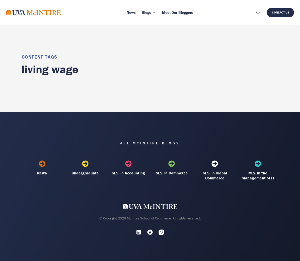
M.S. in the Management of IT (257, 170)
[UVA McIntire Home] (150, 207)
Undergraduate (85, 167)
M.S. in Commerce (171, 167)
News (42, 167)
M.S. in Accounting (128, 167)
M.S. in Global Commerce (214, 170)
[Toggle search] (258, 13)
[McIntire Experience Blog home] (33, 12)
